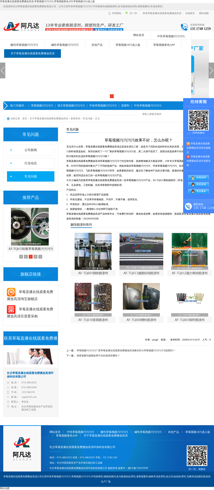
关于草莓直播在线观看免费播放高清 (33, 53)
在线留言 (190, 13)
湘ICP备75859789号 (138, 468)
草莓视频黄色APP (164, 44)
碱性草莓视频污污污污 (65, 44)
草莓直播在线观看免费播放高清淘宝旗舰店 (199, 147)
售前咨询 (201, 184)
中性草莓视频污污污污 (171, 36)
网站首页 (138, 35)
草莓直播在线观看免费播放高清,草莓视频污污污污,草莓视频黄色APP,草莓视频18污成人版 (47, 1)
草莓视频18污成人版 (128, 44)
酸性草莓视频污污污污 (24, 44)
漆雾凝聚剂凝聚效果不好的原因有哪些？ (98, 355)
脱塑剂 (125, 105)
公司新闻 (31, 150)
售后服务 (201, 191)
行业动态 (31, 163)
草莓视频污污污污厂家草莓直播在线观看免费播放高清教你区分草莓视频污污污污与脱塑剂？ (126, 350)
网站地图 (204, 13)
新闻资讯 (75, 118)
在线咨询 (201, 177)
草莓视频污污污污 (42, 105)
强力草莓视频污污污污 (71, 105)
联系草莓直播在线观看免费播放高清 (162, 13)
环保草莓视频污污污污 (103, 105)
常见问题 (87, 118)
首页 (24, 118)
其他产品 (97, 44)
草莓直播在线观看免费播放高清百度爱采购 (199, 160)
